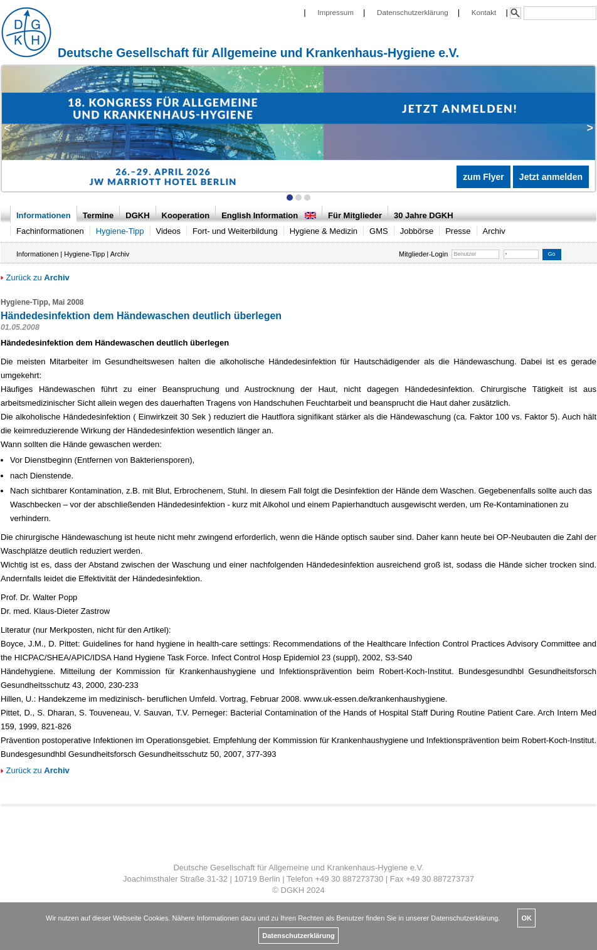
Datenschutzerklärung (412, 12)
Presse (457, 231)
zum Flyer (483, 177)
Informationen (43, 215)
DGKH (137, 215)
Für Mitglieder (355, 215)
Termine (98, 215)
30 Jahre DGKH (423, 215)
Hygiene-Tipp (120, 231)
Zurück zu (35, 277)
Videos (168, 231)
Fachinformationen (50, 231)
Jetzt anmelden (551, 177)
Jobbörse (416, 231)
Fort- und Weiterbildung (235, 231)
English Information (268, 215)
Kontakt (484, 12)
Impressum (335, 12)
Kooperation (186, 215)
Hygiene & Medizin (323, 231)
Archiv (494, 231)
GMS (378, 231)
